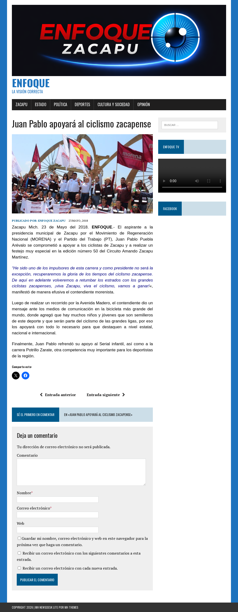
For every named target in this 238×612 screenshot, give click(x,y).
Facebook (170, 208)
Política (60, 104)
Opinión (143, 104)
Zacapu (21, 104)
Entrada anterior (58, 394)
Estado (40, 104)
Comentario (27, 455)
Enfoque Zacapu (52, 220)
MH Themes (71, 607)
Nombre (24, 492)
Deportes (82, 104)
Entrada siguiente (106, 394)
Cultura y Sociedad (114, 104)
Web (20, 523)
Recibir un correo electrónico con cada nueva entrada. (70, 568)
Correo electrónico (33, 508)
